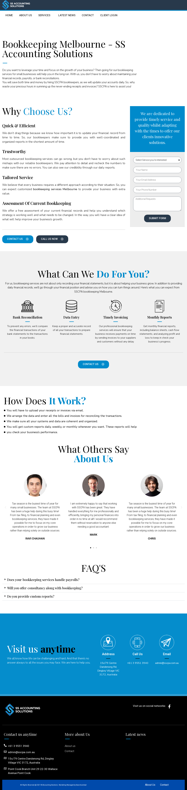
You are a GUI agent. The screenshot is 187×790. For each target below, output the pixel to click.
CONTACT (88, 15)
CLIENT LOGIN (108, 15)
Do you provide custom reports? (30, 596)
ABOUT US (25, 15)
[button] (90, 547)
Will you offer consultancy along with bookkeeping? (45, 588)
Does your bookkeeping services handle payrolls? (43, 579)
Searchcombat (81, 785)
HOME (9, 15)
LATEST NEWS (66, 15)
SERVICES (45, 15)
